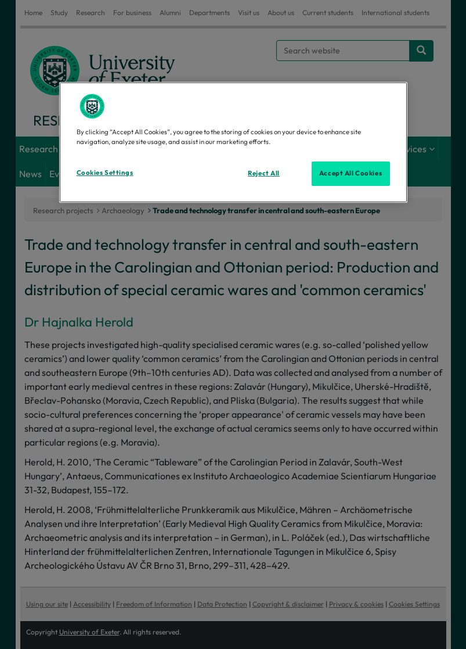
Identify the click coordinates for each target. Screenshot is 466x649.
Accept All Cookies (350, 173)
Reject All (264, 173)
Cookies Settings (105, 172)
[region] (233, 142)
